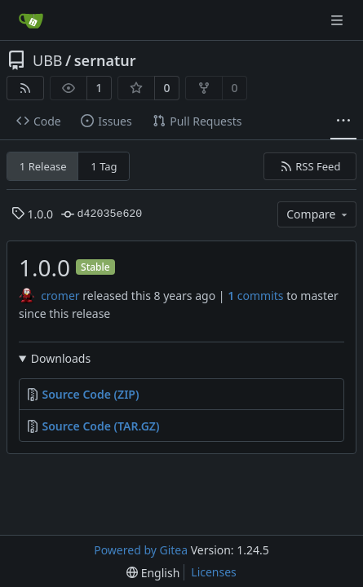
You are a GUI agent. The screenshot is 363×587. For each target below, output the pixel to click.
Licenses (214, 572)
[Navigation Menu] (338, 20)
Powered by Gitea (141, 550)
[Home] (31, 20)
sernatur (105, 60)
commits (255, 295)
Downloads (61, 358)
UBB (48, 60)
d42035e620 (101, 214)
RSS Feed (310, 166)
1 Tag (104, 166)
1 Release (43, 166)
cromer (60, 295)
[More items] (343, 121)
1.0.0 (32, 214)
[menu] (152, 572)
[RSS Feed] (25, 88)
